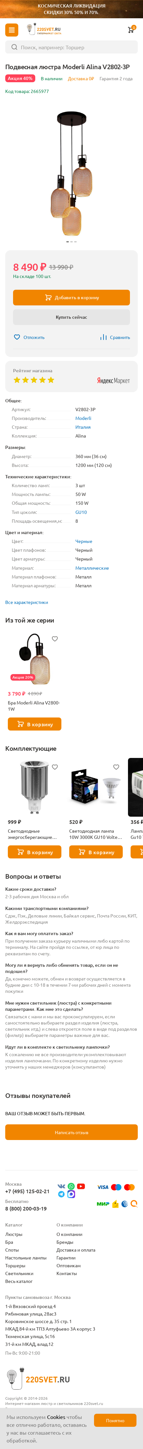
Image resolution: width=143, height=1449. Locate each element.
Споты (12, 1250)
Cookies (56, 1416)
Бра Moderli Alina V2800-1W (34, 706)
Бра (9, 1242)
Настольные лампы (26, 1257)
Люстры (14, 1234)
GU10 (81, 512)
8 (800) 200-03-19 (26, 1208)
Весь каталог (19, 1281)
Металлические (92, 568)
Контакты (66, 1273)
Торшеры (15, 1265)
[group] (71, 173)
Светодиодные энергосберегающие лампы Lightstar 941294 (33, 834)
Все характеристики (26, 602)
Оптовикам (68, 1265)
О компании (69, 1234)
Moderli (83, 418)
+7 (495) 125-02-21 (27, 1191)
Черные (83, 541)
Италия (83, 427)
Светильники (19, 1273)
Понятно (115, 1420)
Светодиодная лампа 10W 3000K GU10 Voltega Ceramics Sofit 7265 (95, 834)
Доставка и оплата (75, 1250)
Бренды (64, 1242)
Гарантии (65, 1257)
